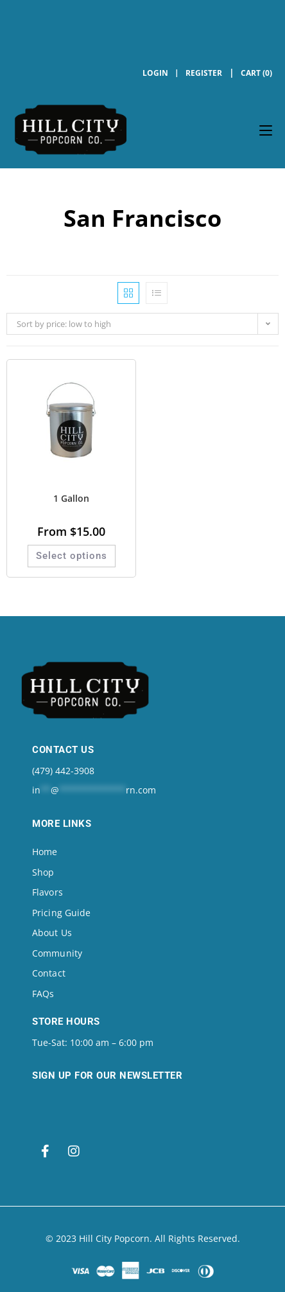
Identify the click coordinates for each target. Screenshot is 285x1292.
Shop (43, 872)
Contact (48, 973)
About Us (52, 932)
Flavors (47, 892)
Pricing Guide (61, 913)
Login (155, 72)
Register (204, 72)
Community (57, 953)
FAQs (43, 993)
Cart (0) (256, 72)
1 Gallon (71, 498)
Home (44, 851)
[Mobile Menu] (265, 130)
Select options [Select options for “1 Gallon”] (71, 556)
